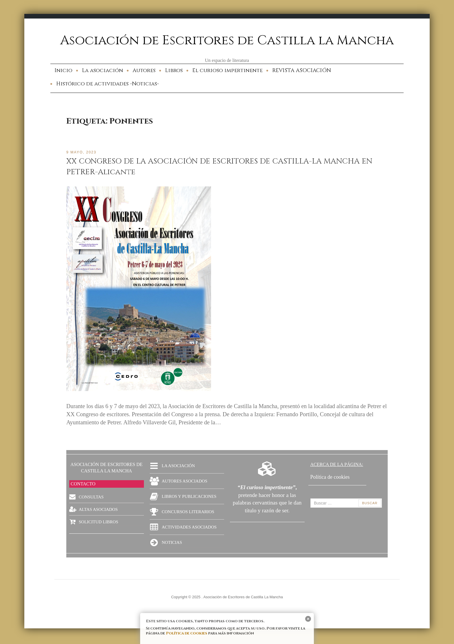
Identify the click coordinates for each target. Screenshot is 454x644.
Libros (174, 70)
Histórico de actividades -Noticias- (107, 83)
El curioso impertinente (227, 70)
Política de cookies (186, 633)
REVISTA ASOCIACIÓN (301, 70)
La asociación (102, 70)
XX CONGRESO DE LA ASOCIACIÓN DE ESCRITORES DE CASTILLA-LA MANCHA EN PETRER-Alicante (222, 166)
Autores (144, 70)
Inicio (63, 70)
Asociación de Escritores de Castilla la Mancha (227, 40)
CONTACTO (83, 483)
